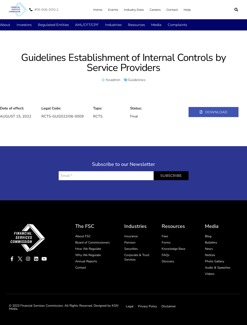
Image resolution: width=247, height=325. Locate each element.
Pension (129, 242)
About (5, 25)
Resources (136, 25)
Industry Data (134, 9)
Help (187, 9)
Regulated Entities (53, 25)
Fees (165, 236)
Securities (131, 249)
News (209, 249)
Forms (166, 242)
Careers (155, 9)
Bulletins (211, 242)
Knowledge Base (173, 249)
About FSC (83, 236)
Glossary (168, 261)
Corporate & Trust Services (136, 257)
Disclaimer (168, 306)
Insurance (131, 236)
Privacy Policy (147, 306)
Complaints (177, 25)
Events (113, 9)
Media (156, 25)
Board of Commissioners (92, 242)
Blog (208, 236)
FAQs (166, 255)
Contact (172, 9)
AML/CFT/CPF (87, 25)
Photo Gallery (214, 261)
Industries (113, 25)
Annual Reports (86, 261)
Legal (129, 306)
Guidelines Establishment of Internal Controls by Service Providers (123, 63)
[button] (236, 9)
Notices (210, 255)
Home (97, 9)
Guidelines (137, 79)
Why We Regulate (88, 255)
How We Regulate (88, 249)
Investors (24, 25)
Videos (210, 274)
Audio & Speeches (217, 267)
